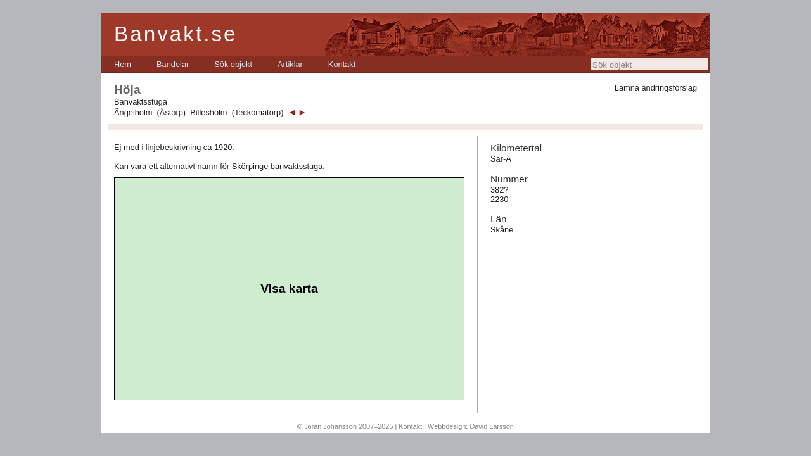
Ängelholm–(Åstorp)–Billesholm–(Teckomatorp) (198, 112)
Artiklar (290, 64)
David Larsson (491, 426)
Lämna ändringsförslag (656, 87)
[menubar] (234, 64)
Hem (122, 64)
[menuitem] (122, 64)
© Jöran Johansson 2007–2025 (345, 426)
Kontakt (341, 64)
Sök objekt (233, 64)
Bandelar (172, 64)
